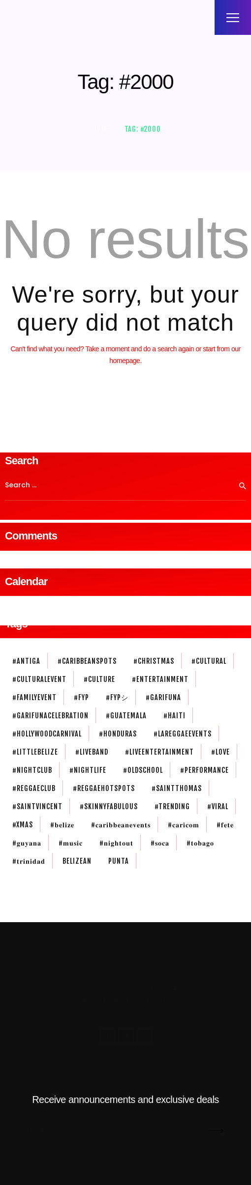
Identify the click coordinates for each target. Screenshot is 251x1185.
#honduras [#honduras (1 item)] (118, 734)
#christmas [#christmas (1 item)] (153, 661)
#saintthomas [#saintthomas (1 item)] (177, 788)
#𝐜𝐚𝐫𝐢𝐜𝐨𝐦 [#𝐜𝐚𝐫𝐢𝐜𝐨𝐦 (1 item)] (183, 824)
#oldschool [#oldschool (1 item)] (143, 770)
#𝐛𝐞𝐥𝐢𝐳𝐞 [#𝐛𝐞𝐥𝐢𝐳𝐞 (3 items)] (62, 824)
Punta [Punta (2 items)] (118, 861)
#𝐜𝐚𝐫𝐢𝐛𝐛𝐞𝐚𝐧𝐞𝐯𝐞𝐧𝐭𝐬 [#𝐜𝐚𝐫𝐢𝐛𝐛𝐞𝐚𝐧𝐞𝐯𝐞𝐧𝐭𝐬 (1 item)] (121, 824)
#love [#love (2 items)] (220, 752)
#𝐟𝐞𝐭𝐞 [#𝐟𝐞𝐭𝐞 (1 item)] (225, 824)
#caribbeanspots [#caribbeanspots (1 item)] (87, 661)
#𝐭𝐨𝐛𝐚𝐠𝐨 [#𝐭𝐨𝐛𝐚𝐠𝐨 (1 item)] (200, 843)
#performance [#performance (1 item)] (204, 770)
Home (101, 129)
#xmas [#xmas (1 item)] (22, 824)
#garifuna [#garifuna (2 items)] (163, 697)
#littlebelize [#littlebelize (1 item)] (35, 752)
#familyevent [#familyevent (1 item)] (34, 697)
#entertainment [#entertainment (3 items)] (160, 679)
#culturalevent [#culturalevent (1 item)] (39, 679)
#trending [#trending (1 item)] (172, 806)
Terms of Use (98, 999)
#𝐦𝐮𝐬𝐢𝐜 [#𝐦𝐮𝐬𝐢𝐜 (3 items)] (71, 843)
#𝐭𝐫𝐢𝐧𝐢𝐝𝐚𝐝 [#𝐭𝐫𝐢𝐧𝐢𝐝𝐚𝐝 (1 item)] (28, 861)
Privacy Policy (151, 999)
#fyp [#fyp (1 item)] (81, 697)
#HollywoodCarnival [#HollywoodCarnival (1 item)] (47, 734)
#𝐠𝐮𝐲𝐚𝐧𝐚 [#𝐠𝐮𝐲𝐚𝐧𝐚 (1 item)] (26, 843)
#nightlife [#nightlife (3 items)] (87, 770)
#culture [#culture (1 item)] (99, 679)
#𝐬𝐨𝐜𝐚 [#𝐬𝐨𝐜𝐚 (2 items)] (160, 843)
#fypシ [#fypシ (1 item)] (117, 697)
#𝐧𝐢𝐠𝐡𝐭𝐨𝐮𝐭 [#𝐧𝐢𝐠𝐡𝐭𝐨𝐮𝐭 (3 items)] (116, 843)
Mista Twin (84, 989)
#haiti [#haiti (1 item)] (174, 715)
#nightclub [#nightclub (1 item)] (32, 770)
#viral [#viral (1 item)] (217, 806)
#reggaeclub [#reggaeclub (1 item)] (34, 788)
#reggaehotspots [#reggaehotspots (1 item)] (104, 788)
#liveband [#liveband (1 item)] (91, 752)
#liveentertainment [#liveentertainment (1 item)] (159, 752)
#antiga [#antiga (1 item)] (26, 661)
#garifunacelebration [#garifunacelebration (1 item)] (50, 715)
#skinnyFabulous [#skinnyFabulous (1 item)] (109, 806)
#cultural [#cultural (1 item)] (208, 661)
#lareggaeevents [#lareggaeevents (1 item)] (183, 734)
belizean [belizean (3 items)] (77, 861)
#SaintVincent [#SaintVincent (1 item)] (37, 806)
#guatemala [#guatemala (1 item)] (126, 715)
